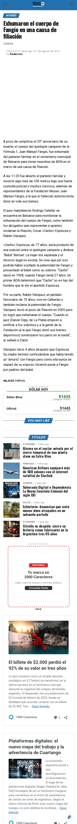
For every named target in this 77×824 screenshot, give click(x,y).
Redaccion (16, 54)
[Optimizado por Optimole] (70, 817)
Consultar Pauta (38, 588)
